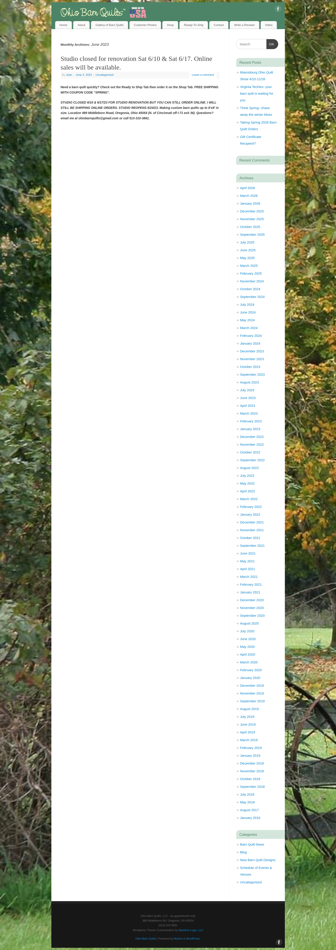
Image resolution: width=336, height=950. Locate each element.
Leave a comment (203, 74)
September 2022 (252, 460)
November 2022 (252, 444)
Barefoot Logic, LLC (191, 930)
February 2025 (251, 273)
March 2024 (249, 328)
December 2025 (252, 211)
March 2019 (249, 740)
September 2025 (252, 234)
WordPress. (193, 938)
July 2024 (247, 304)
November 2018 (252, 771)
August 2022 (249, 468)
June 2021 (248, 553)
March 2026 (249, 196)
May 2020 (247, 647)
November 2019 (252, 693)
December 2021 (252, 522)
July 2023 (247, 390)
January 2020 (250, 678)
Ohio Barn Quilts (145, 938)
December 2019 (252, 685)
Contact (219, 25)
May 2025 (247, 258)
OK (270, 43)
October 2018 (250, 779)
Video (268, 25)
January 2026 (250, 203)
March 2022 (249, 499)
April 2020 (247, 654)
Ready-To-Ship (193, 25)
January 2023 (250, 429)
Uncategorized (104, 74)
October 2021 (250, 538)
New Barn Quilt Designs (258, 860)
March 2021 (249, 577)
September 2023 (252, 374)
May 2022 (247, 483)
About (81, 25)
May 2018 (247, 802)
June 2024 (248, 312)
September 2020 (252, 615)
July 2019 (247, 716)
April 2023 (247, 405)
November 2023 (252, 359)
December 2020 (252, 600)
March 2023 (249, 413)
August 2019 (249, 709)
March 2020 (249, 662)
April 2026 (247, 188)
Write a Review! (244, 25)
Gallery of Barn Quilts (109, 25)
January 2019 (250, 755)
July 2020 (247, 631)
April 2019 (247, 732)
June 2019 (248, 724)
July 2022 (247, 475)
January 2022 (250, 514)
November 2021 (252, 530)
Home (63, 25)
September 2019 (252, 701)
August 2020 (249, 623)
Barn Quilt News (252, 844)
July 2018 (247, 794)
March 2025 (249, 265)
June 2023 (248, 398)
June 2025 (248, 250)
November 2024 (252, 281)
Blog (243, 852)
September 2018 (252, 786)
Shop (170, 25)
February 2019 (251, 748)
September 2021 (252, 545)
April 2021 (247, 569)
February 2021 (251, 584)
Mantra (178, 938)
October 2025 (250, 227)
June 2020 (248, 639)
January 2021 (250, 592)
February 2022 (251, 507)
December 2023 (252, 351)
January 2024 (250, 343)
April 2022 (247, 491)
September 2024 (252, 297)
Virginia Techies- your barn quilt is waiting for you (256, 93)
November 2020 (252, 608)
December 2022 (252, 437)
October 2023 (250, 367)
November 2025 (252, 219)
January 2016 (250, 818)
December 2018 (252, 763)
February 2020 (251, 670)
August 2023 (249, 382)
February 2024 (251, 335)
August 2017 (249, 810)
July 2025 (247, 242)
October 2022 (250, 452)
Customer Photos (145, 25)
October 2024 (250, 289)
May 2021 (247, 561)
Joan (69, 74)
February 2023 (251, 421)
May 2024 (247, 320)
